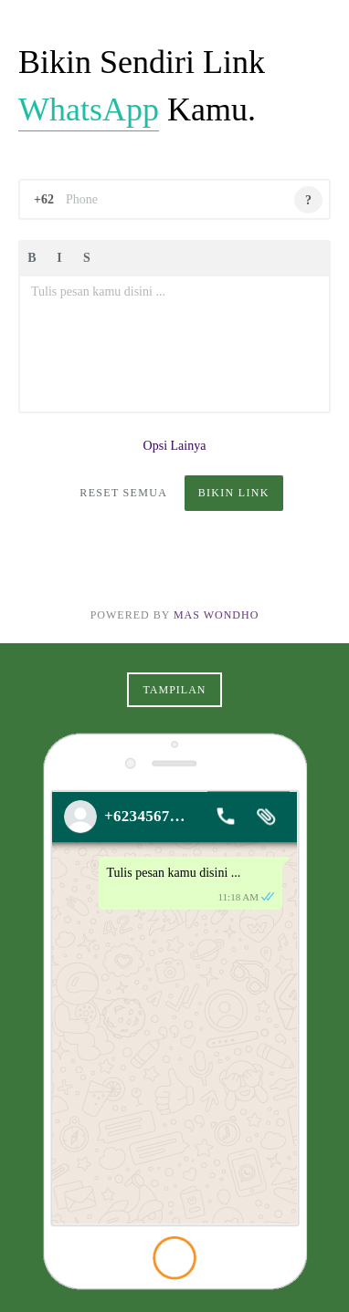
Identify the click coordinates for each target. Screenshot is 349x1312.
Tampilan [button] (174, 689)
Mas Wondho (216, 615)
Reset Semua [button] (123, 492)
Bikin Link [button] (234, 492)
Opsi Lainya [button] (174, 446)
